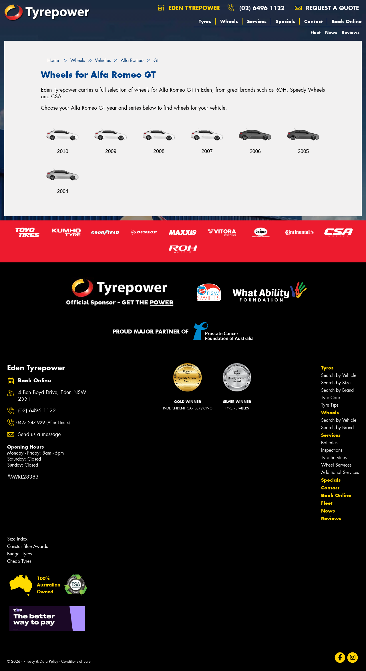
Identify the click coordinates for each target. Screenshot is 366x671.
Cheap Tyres (19, 561)
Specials (285, 21)
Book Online (347, 21)
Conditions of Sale (76, 661)
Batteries (329, 443)
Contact (313, 21)
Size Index (17, 539)
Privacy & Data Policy (40, 661)
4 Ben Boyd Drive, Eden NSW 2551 (52, 395)
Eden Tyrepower (189, 7)
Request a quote (327, 7)
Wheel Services (336, 465)
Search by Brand (337, 390)
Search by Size (336, 383)
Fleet (316, 32)
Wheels (229, 21)
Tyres (205, 21)
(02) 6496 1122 (262, 7)
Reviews (350, 32)
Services (256, 21)
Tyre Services (334, 458)
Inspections (331, 450)
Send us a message (39, 434)
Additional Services (340, 472)
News (331, 32)
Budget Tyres (19, 554)
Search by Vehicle (338, 375)
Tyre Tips (329, 405)
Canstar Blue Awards (27, 546)
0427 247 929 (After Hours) (43, 422)
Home (50, 60)
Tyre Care (330, 398)
